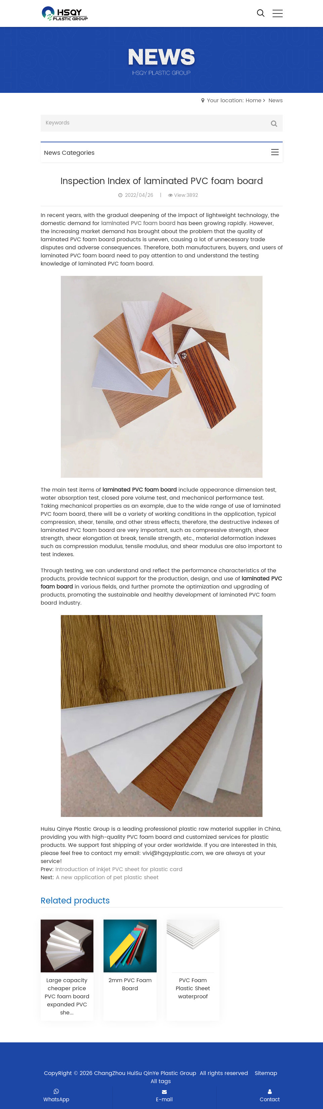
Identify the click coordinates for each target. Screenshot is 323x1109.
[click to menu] (278, 13)
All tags (161, 1081)
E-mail (164, 1096)
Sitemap (266, 1073)
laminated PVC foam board (138, 223)
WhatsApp (56, 1096)
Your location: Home (234, 100)
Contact (270, 1096)
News (276, 100)
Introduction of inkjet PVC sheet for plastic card (119, 869)
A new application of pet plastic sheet (107, 877)
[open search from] (261, 12)
